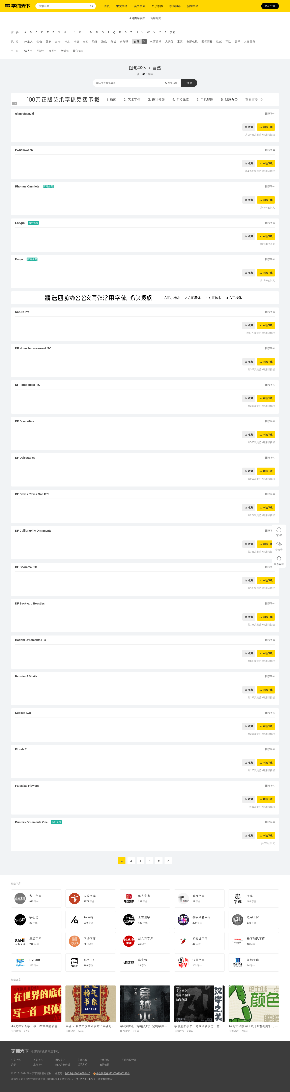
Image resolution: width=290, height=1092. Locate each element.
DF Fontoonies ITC (27, 384)
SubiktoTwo (23, 712)
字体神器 (175, 6)
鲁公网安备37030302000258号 (112, 1073)
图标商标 (207, 41)
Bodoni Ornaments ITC (30, 640)
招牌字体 (192, 6)
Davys (19, 259)
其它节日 (78, 50)
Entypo (20, 223)
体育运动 (156, 41)
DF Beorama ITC (26, 567)
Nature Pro (22, 312)
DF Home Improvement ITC (33, 348)
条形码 (124, 41)
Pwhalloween (24, 150)
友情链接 (104, 1064)
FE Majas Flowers (27, 785)
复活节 (65, 50)
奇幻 (85, 41)
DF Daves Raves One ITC (32, 494)
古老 (58, 41)
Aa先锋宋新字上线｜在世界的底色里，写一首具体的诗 (48, 1026)
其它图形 (249, 41)
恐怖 (95, 41)
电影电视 (192, 41)
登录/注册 (270, 5)
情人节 (28, 50)
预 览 (189, 83)
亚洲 (48, 41)
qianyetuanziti (24, 113)
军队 (228, 41)
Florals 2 (21, 749)
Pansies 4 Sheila (26, 676)
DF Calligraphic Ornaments (33, 530)
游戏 (104, 41)
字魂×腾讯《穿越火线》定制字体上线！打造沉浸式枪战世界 (160, 1026)
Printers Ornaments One (31, 822)
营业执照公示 (105, 1079)
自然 (137, 41)
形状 (113, 41)
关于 (13, 1064)
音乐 (237, 41)
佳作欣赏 (16, 1031)
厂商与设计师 (129, 1059)
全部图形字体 (137, 18)
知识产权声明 (62, 1064)
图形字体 (157, 6)
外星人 (28, 41)
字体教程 (82, 1059)
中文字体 (121, 6)
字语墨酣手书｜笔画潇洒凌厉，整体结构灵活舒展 (207, 1026)
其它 (173, 32)
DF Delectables (25, 457)
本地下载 (267, 127)
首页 (107, 6)
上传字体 (38, 1064)
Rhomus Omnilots (27, 186)
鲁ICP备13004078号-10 (77, 1073)
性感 (219, 41)
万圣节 (53, 50)
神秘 (76, 41)
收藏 (250, 127)
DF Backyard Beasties (30, 603)
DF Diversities (24, 421)
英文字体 (139, 6)
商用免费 (155, 18)
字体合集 (104, 1059)
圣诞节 (40, 50)
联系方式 (82, 1064)
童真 (180, 41)
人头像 (169, 41)
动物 (39, 41)
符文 (67, 41)
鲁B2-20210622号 (86, 1079)
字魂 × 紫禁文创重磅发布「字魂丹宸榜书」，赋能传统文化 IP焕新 (110, 1026)
